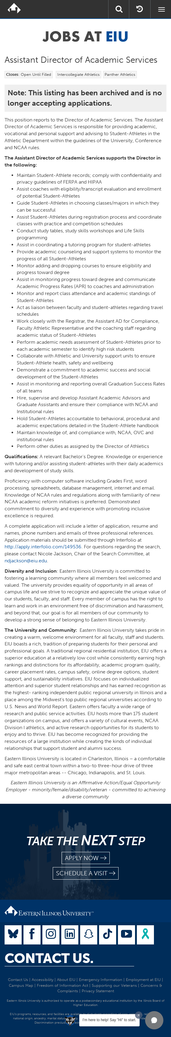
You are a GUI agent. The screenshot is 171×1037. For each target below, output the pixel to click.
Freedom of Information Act (62, 985)
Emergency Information (100, 979)
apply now (85, 858)
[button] (154, 1020)
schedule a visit (85, 873)
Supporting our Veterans (114, 985)
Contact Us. (49, 958)
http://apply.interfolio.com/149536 (43, 547)
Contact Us (18, 979)
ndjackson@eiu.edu (26, 561)
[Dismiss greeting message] (138, 1015)
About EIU (66, 979)
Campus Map (21, 985)
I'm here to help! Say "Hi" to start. (109, 1020)
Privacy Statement (98, 991)
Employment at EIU (143, 979)
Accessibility (42, 979)
